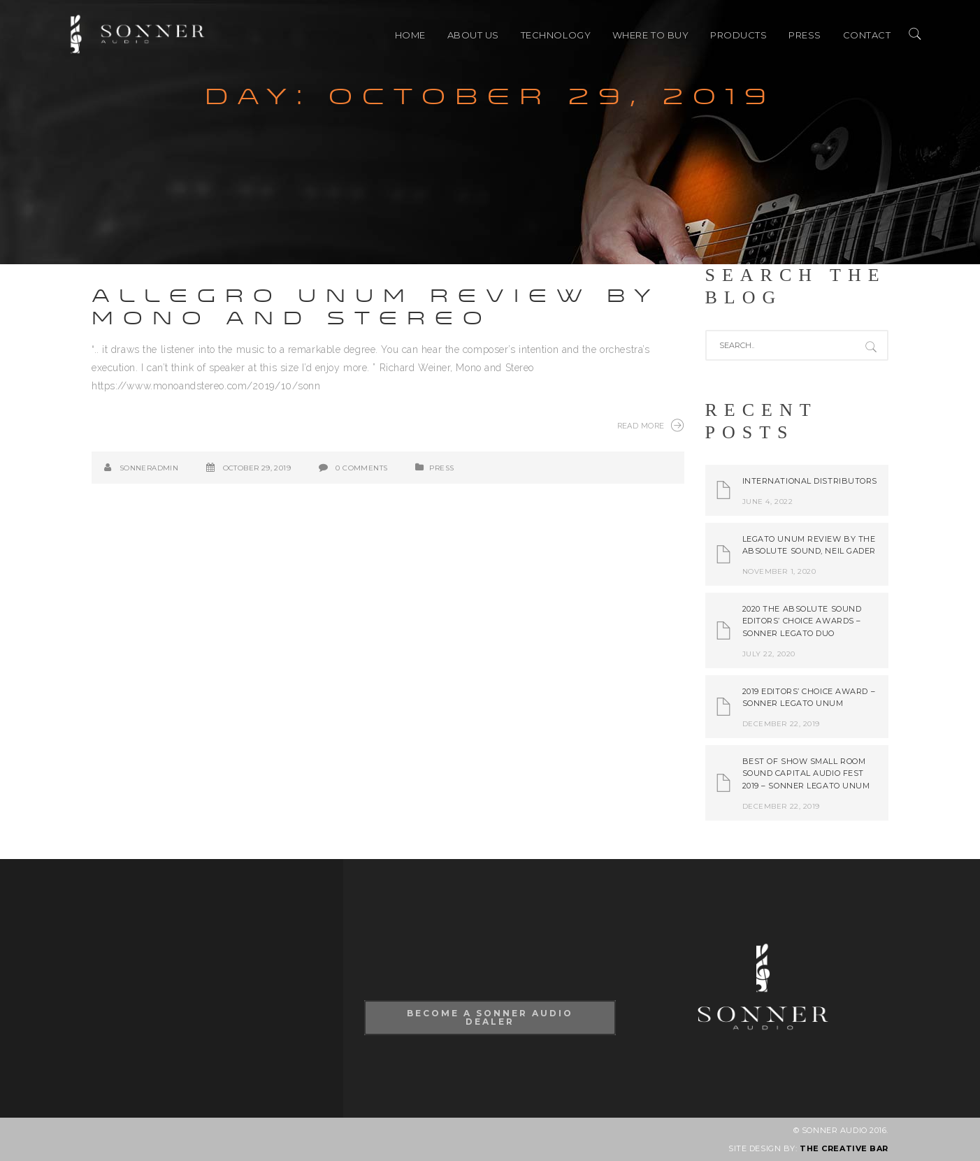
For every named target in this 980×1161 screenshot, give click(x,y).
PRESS (804, 35)
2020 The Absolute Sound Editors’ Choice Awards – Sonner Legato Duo (802, 621)
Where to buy (650, 35)
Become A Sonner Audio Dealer (490, 1017)
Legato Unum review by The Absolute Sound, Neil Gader (809, 545)
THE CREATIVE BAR (844, 1148)
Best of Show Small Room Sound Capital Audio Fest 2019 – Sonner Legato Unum (806, 773)
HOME (410, 35)
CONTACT (867, 35)
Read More (650, 425)
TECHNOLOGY (556, 35)
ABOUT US (473, 35)
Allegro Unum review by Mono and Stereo (375, 307)
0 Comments (361, 468)
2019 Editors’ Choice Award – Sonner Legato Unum (809, 697)
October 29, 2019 (257, 468)
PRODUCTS (738, 35)
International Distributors (810, 481)
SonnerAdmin (149, 468)
